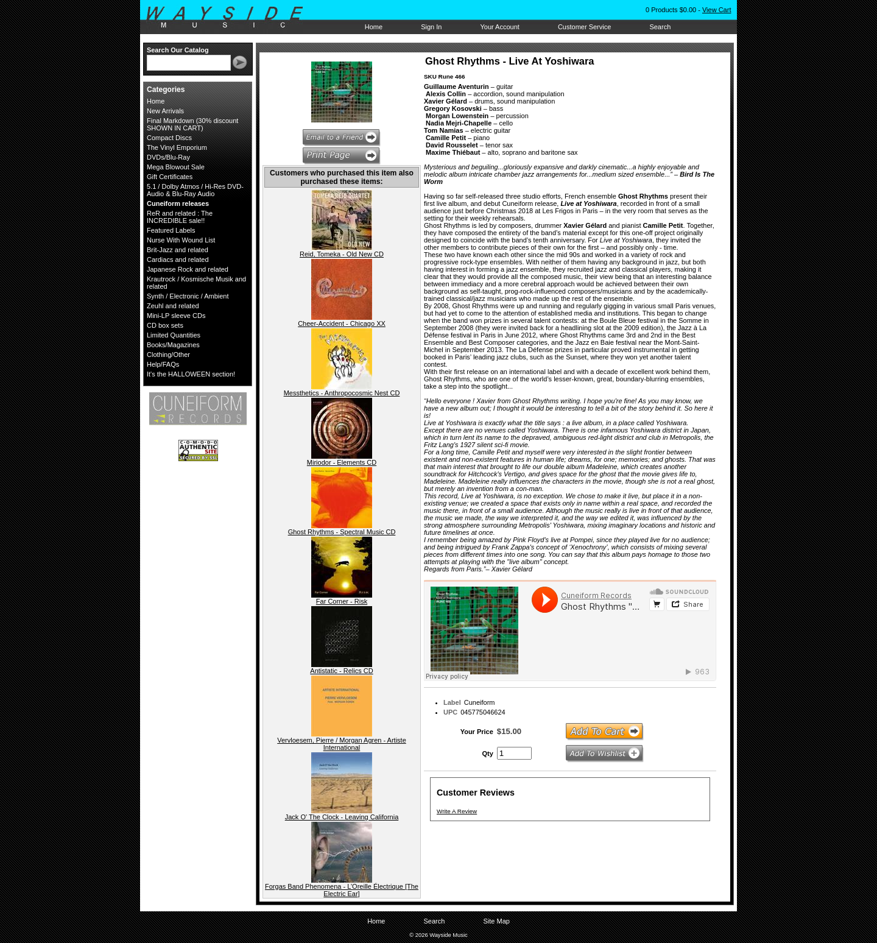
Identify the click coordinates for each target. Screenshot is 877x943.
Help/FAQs (163, 364)
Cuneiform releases (178, 203)
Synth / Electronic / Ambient (188, 296)
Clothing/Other (168, 354)
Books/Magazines (173, 344)
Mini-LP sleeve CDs (176, 315)
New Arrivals (165, 111)
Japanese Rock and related (187, 269)
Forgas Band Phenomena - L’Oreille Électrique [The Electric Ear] (341, 890)
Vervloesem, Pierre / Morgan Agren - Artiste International (341, 743)
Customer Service (584, 26)
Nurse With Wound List (181, 240)
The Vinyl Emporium (177, 147)
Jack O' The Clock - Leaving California (342, 817)
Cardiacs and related (178, 259)
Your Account (499, 26)
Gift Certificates (169, 176)
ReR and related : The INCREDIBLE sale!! (180, 217)
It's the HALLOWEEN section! (191, 374)
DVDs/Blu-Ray (168, 157)
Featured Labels (171, 230)
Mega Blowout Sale (176, 167)
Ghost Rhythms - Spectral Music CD (342, 531)
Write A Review (457, 811)
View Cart (716, 9)
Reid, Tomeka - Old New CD (342, 254)
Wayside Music (230, 17)
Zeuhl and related (173, 305)
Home (373, 26)
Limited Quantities (173, 335)
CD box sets (165, 325)
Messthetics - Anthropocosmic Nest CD (342, 393)
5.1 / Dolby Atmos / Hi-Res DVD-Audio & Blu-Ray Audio (195, 190)
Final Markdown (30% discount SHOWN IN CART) (192, 124)
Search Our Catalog (178, 50)
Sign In (431, 26)
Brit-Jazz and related (177, 249)
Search (660, 26)
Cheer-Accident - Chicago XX (342, 323)
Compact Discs (169, 137)
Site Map (496, 921)
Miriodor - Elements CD (341, 462)
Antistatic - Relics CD (341, 670)
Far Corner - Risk (341, 601)
